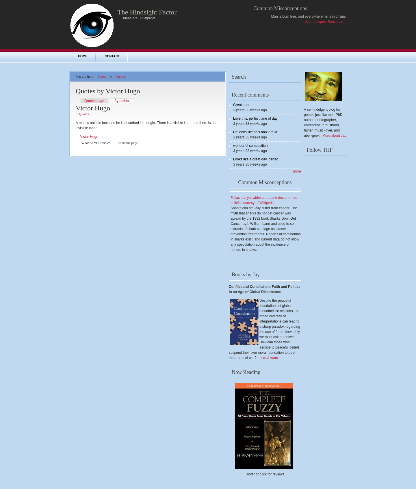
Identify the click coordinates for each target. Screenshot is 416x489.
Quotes (121, 76)
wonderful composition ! (251, 146)
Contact (112, 56)
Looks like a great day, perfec (255, 159)
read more (269, 358)
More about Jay (334, 136)
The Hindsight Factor (147, 12)
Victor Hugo (93, 108)
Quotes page (94, 101)
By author (121, 101)
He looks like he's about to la (255, 132)
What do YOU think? (95, 143)
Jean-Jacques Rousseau (324, 22)
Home (82, 56)
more (297, 171)
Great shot (241, 105)
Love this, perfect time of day (255, 118)
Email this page (127, 143)
